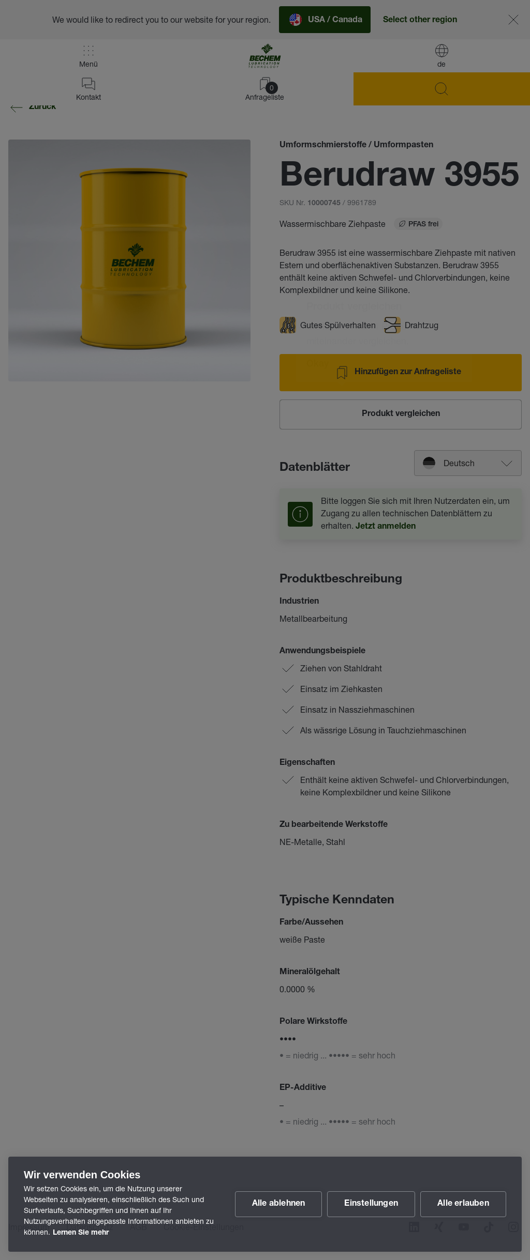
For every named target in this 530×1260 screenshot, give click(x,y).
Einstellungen (371, 1204)
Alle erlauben (463, 1204)
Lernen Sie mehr (81, 1233)
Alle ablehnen (278, 1204)
